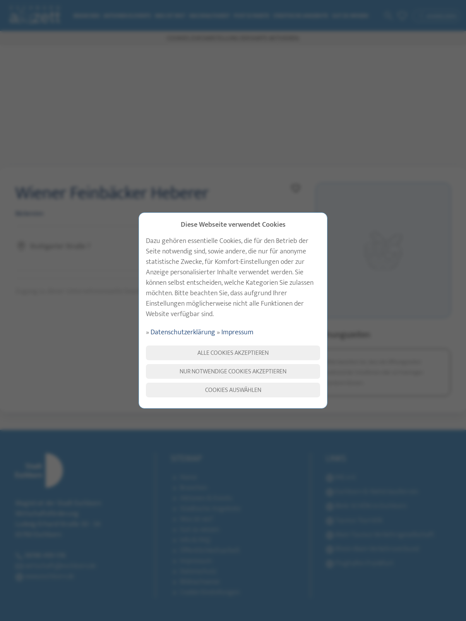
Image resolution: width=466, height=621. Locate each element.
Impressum (237, 332)
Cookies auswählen (233, 390)
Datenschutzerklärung (183, 332)
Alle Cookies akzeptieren (233, 353)
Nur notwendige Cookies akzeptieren (233, 371)
